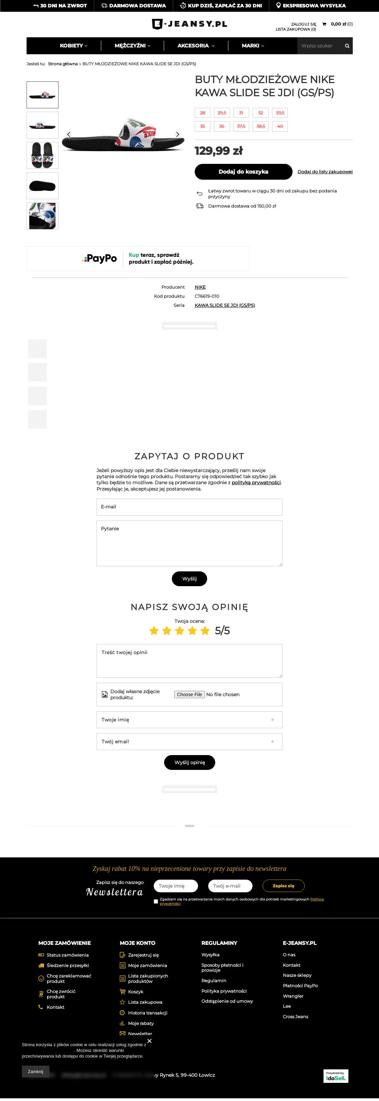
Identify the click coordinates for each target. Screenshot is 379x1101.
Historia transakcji (147, 1015)
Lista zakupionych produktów (148, 981)
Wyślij (189, 579)
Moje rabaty (141, 1025)
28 (202, 112)
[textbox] (325, 45)
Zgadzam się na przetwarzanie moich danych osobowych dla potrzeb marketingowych (242, 901)
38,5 (261, 126)
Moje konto (137, 943)
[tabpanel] (66, 811)
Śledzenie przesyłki (68, 968)
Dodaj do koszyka (243, 172)
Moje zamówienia (147, 968)
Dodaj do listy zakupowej (325, 171)
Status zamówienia (68, 957)
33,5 (280, 112)
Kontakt (55, 1009)
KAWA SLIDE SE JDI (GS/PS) (225, 305)
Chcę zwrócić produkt (61, 996)
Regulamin (213, 983)
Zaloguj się (303, 24)
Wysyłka (210, 957)
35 (202, 126)
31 (241, 112)
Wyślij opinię (190, 762)
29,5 (222, 112)
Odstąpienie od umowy (227, 1003)
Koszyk (135, 994)
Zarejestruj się (143, 957)
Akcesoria (194, 45)
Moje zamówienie (64, 943)
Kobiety (71, 45)
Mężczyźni (130, 45)
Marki (250, 45)
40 (280, 126)
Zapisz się (283, 885)
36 (221, 126)
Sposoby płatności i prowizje (222, 970)
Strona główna (63, 63)
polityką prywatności (256, 483)
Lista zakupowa (145, 1004)
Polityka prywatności (224, 993)
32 (260, 112)
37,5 (241, 126)
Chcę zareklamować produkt (69, 981)
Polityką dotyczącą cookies (48, 1050)
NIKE (200, 287)
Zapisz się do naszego (94, 889)
